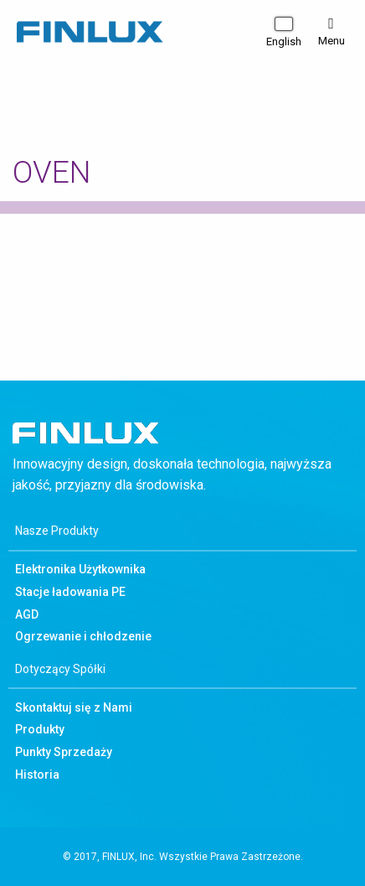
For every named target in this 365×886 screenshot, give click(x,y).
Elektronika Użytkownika (80, 569)
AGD (27, 614)
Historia (37, 774)
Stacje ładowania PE (70, 591)
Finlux (90, 33)
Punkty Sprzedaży (63, 752)
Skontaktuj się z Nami (73, 707)
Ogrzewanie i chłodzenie (83, 636)
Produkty (39, 729)
